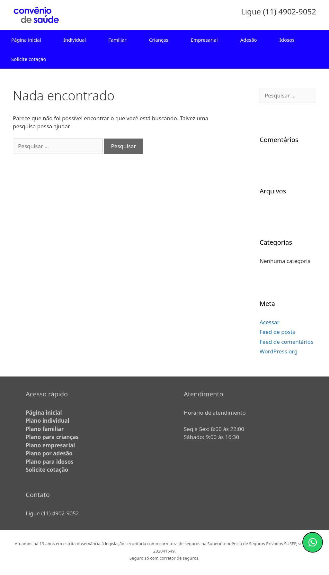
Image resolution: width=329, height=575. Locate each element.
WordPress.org (279, 351)
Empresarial (204, 40)
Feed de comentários (286, 341)
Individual (75, 40)
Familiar (117, 40)
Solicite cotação (28, 59)
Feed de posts (277, 331)
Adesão (248, 40)
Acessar (269, 322)
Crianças (158, 40)
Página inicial (26, 40)
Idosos (287, 40)
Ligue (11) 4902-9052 (52, 513)
